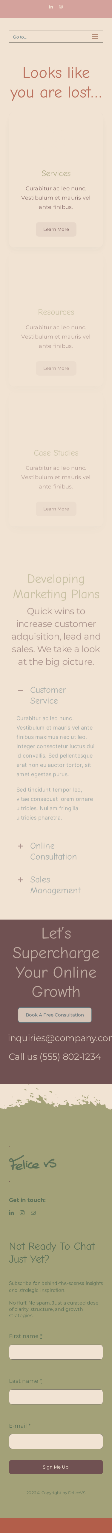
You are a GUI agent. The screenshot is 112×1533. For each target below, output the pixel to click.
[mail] (33, 1212)
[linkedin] (11, 1212)
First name (25, 1336)
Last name (25, 1381)
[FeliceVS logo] (32, 1157)
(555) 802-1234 (67, 1056)
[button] (56, 693)
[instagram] (22, 1212)
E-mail (20, 1426)
